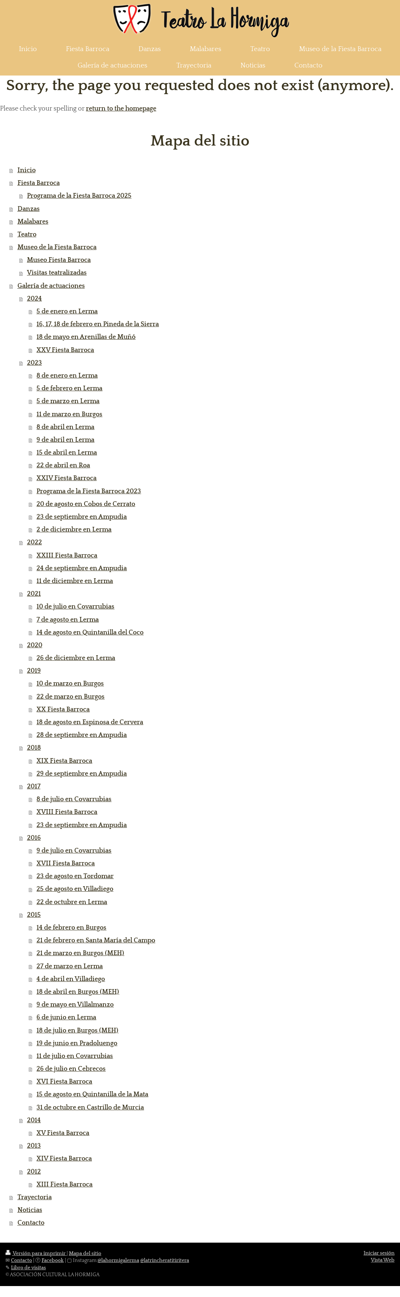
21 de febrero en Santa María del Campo (95, 940)
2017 (33, 786)
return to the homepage (121, 108)
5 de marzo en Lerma (67, 401)
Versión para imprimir (36, 1254)
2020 (34, 645)
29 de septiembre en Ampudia (81, 773)
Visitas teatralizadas (57, 273)
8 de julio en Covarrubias (73, 799)
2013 (34, 1146)
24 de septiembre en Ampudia (81, 568)
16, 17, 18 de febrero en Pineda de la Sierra (97, 324)
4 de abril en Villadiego (70, 979)
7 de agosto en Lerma (67, 620)
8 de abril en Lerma (65, 427)
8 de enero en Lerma (67, 375)
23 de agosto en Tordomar (75, 876)
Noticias (29, 1210)
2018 (34, 748)
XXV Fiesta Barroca (65, 350)
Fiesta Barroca (38, 183)
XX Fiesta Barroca (63, 709)
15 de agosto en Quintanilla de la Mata (92, 1094)
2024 (34, 298)
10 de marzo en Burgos (70, 683)
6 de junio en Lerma (66, 1017)
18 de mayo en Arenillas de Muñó (86, 337)
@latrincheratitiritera (164, 1260)
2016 (34, 838)
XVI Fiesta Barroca (64, 1081)
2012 (34, 1172)
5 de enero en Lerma (67, 311)
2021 (34, 594)
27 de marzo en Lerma (69, 966)
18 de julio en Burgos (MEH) (77, 1030)
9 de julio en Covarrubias (73, 850)
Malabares (32, 221)
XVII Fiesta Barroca (65, 863)
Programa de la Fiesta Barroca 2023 (88, 491)
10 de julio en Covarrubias (75, 606)
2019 (34, 671)
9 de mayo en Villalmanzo (75, 1004)
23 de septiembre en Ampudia (81, 517)
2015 (34, 915)
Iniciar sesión (379, 1253)
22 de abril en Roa (63, 465)
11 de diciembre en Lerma (74, 581)
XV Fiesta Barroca (62, 1133)
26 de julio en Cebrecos (71, 1069)
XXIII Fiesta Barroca (66, 555)
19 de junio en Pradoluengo (76, 1043)
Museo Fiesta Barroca (59, 260)
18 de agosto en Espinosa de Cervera (89, 722)
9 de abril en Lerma (65, 440)
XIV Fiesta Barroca (64, 1158)
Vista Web (383, 1260)
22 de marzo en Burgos (70, 696)
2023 (34, 363)
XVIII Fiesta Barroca (66, 812)
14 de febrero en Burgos (71, 927)
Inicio (26, 170)
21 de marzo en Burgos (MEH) (80, 953)
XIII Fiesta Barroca (64, 1184)
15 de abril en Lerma (66, 452)
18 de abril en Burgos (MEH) (77, 992)
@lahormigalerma (118, 1260)
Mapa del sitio (85, 1254)
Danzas (28, 209)
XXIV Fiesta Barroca (66, 478)
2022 (34, 542)
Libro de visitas (28, 1268)
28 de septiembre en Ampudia (81, 735)
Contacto (30, 1223)
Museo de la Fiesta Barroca (57, 247)
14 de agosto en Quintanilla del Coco (90, 632)
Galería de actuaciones (51, 286)
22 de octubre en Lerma (71, 902)
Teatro (26, 234)
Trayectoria (34, 1197)
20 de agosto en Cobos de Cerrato (85, 504)
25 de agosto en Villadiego (74, 889)
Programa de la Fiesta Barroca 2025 (79, 196)
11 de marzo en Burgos (69, 414)
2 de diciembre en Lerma (73, 529)
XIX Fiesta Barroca (64, 761)
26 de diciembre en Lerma (75, 658)
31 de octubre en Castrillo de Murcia (90, 1107)
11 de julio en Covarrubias (74, 1056)
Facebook (53, 1260)
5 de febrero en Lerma (69, 388)
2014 (34, 1120)
